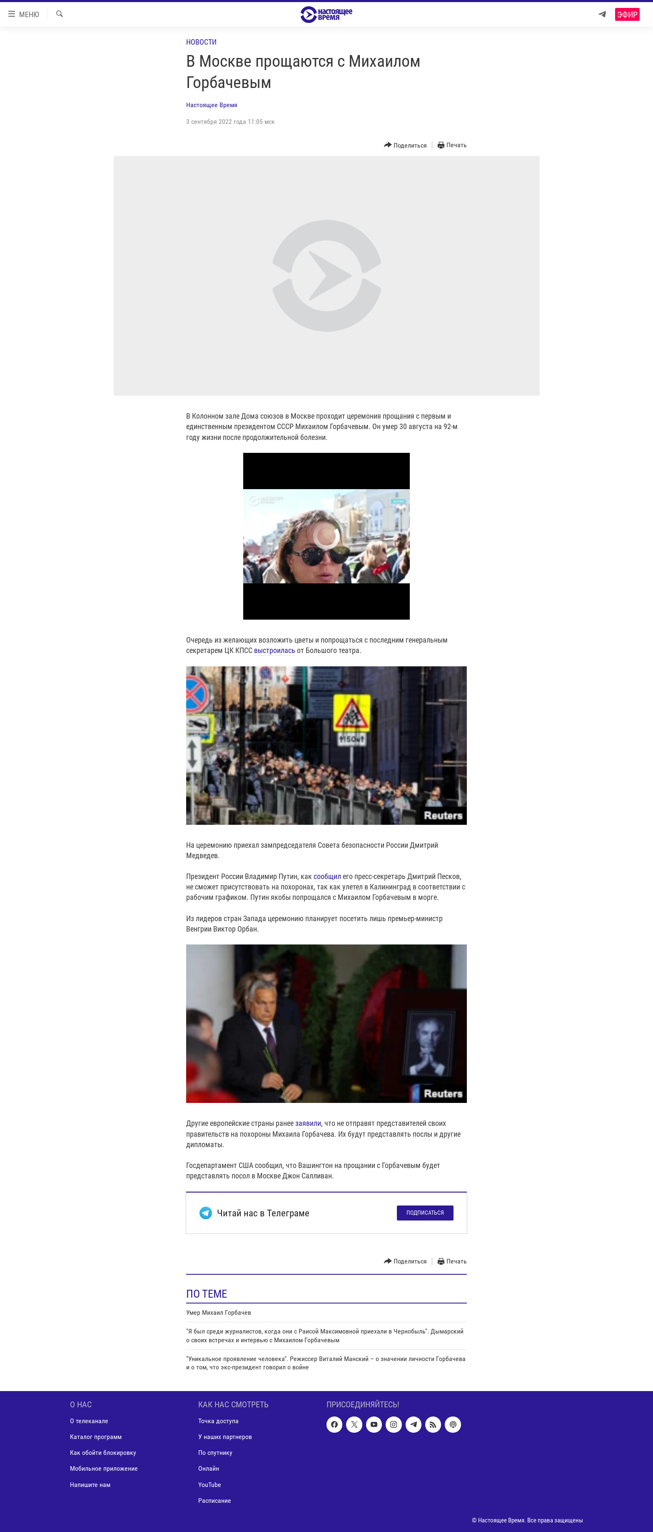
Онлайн (208, 1468)
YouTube (209, 1484)
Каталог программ (96, 1437)
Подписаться (425, 1212)
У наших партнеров (225, 1437)
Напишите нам (90, 1484)
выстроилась (274, 650)
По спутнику (215, 1453)
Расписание (214, 1500)
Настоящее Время (211, 105)
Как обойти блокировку (103, 1453)
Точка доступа (218, 1421)
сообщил (327, 876)
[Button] (405, 145)
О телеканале (89, 1421)
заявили (308, 1123)
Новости (201, 42)
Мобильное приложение (104, 1468)
